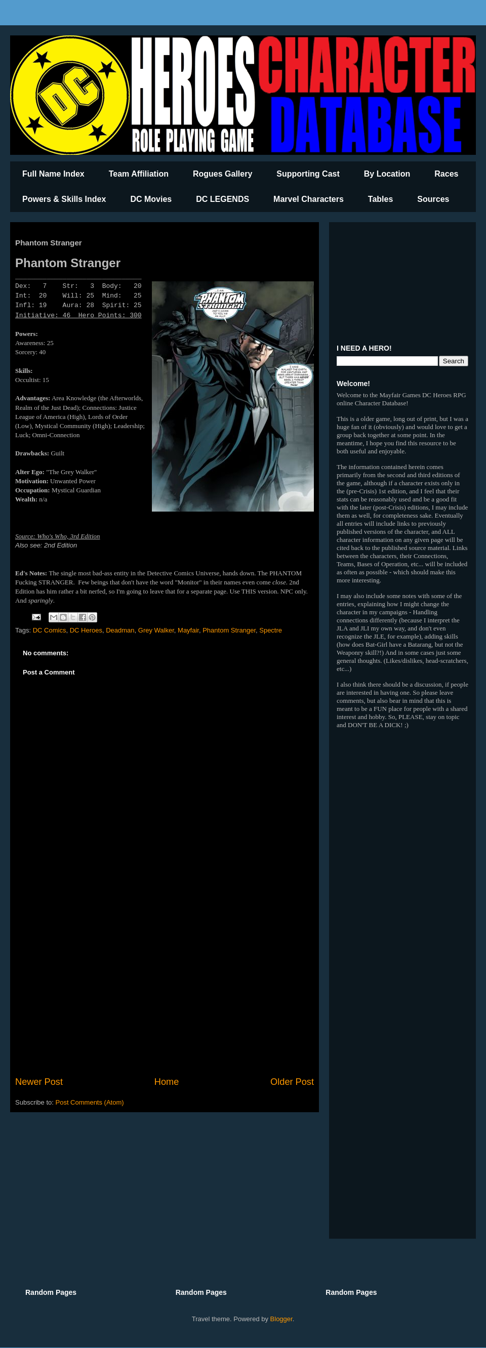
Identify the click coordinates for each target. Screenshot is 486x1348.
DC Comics (49, 630)
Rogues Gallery (222, 174)
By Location (387, 174)
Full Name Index (53, 174)
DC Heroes (86, 630)
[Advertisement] (164, 992)
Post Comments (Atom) (90, 1102)
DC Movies (151, 199)
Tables (380, 199)
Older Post (292, 1082)
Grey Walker (156, 630)
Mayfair (188, 630)
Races (446, 174)
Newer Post (39, 1082)
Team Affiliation (139, 174)
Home (166, 1082)
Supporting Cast (307, 174)
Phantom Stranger (229, 630)
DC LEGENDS (222, 199)
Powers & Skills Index (64, 199)
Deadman (120, 630)
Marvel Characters (308, 199)
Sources (433, 199)
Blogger (281, 1319)
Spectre (270, 630)
